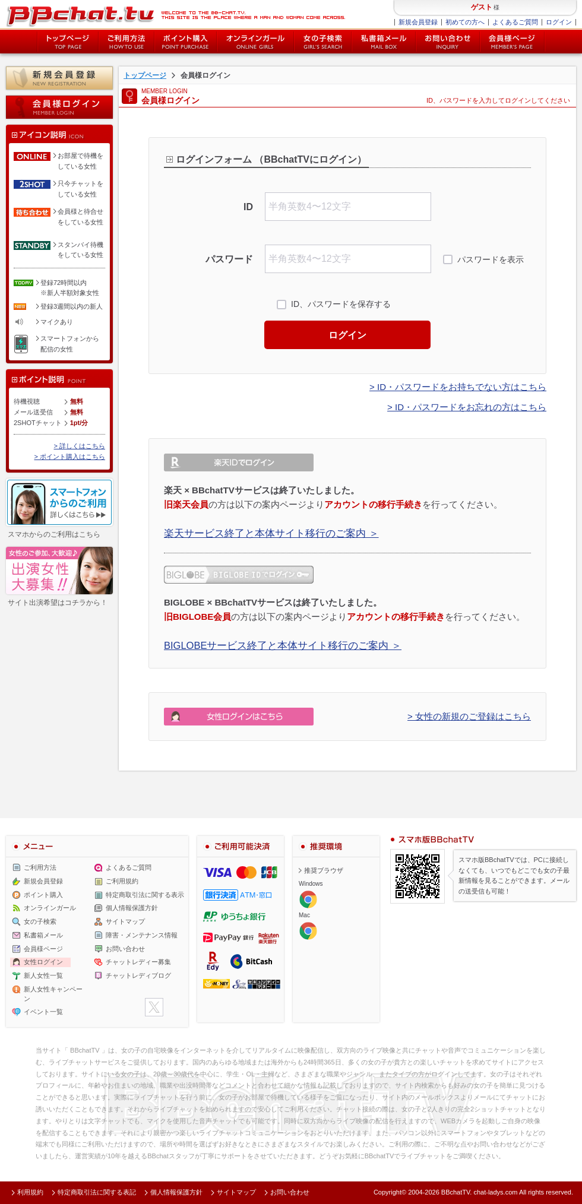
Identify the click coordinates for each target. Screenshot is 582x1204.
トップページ (68, 41)
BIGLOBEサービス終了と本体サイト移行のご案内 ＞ (282, 645)
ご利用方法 (126, 41)
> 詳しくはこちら (79, 445)
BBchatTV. (456, 1192)
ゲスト (481, 7)
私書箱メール (384, 41)
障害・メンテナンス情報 (142, 935)
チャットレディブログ (138, 975)
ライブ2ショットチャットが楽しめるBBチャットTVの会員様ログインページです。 (175, 15)
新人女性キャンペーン (53, 994)
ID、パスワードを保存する (341, 304)
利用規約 (30, 1192)
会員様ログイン (59, 107)
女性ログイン (43, 961)
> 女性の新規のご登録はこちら (469, 716)
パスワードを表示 (490, 259)
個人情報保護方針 (132, 907)
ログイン (559, 22)
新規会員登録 (418, 22)
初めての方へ (465, 22)
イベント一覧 (43, 1011)
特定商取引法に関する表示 (145, 894)
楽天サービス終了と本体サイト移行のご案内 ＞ (271, 533)
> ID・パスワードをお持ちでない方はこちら (457, 387)
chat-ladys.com (495, 1192)
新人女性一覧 (43, 975)
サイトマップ (125, 921)
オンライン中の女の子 (255, 41)
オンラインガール (50, 907)
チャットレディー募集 (138, 961)
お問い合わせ (448, 41)
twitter (154, 1007)
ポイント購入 (185, 41)
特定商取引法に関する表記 (97, 1192)
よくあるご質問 (515, 22)
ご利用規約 (122, 881)
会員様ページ (512, 41)
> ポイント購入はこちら (69, 456)
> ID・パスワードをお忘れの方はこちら (466, 407)
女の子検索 (323, 41)
